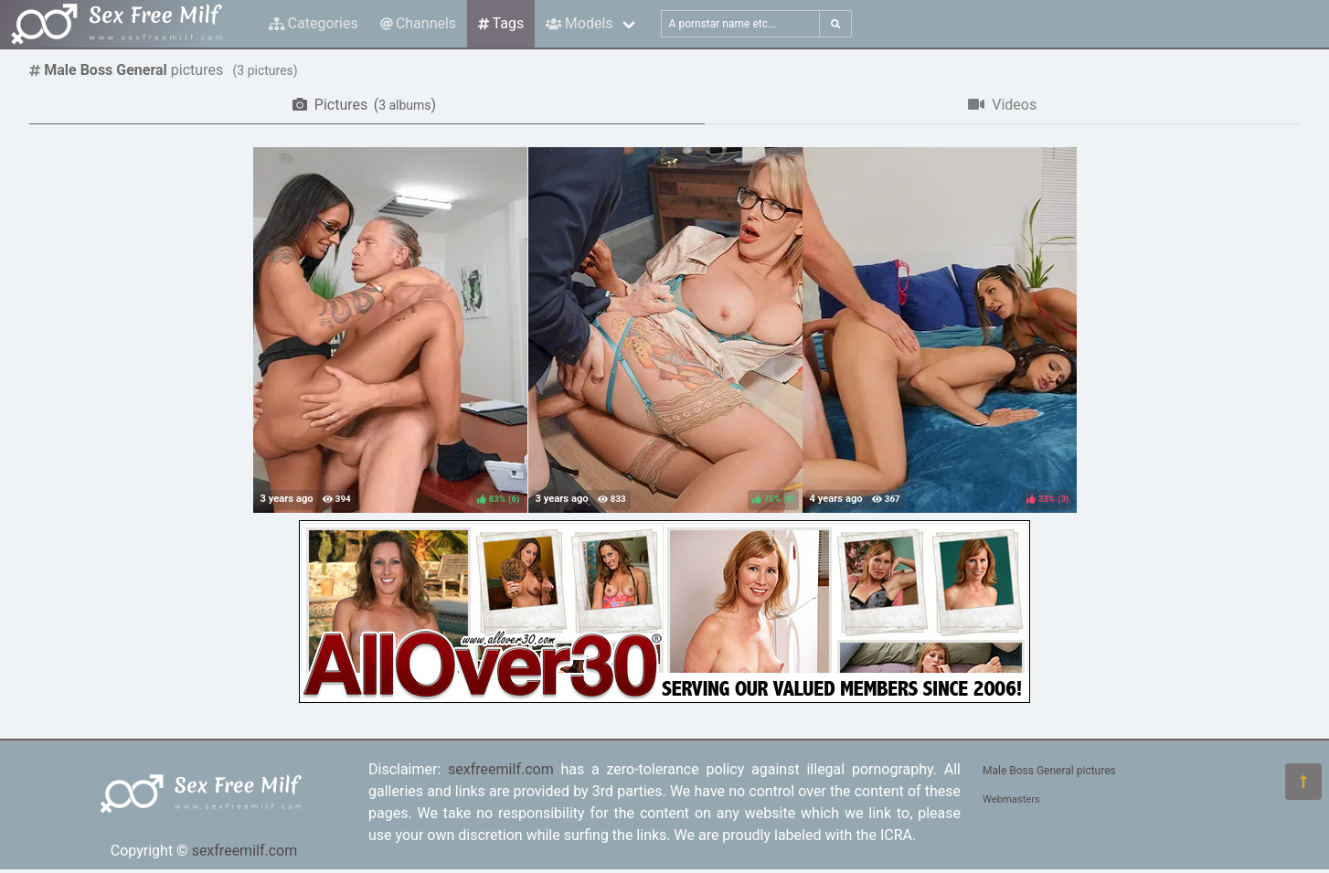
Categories (313, 23)
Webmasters (1011, 799)
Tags (501, 23)
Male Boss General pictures (1049, 770)
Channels (418, 23)
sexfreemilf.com (245, 850)
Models (579, 23)
